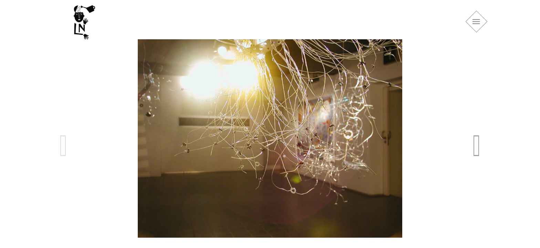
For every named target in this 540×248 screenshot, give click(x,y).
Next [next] (476, 145)
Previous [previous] (63, 145)
